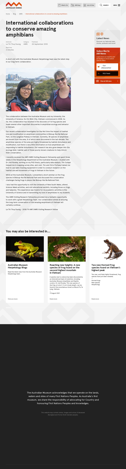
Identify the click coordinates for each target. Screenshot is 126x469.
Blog (14, 14)
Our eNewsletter (106, 66)
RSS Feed (106, 73)
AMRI (21, 14)
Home (8, 14)
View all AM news (106, 81)
